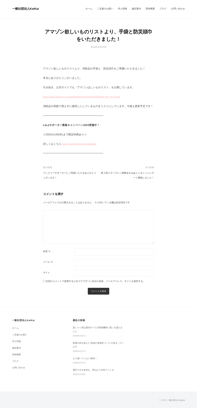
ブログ (163, 8)
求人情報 (122, 8)
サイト (46, 272)
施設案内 (136, 8)
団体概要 (150, 8)
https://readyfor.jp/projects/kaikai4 (81, 143)
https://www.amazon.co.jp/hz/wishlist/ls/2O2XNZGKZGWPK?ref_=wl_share (86, 96)
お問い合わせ (178, 8)
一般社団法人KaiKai (27, 8)
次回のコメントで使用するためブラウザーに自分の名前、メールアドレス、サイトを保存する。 (95, 281)
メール (48, 262)
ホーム (88, 8)
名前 (47, 251)
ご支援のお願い (105, 8)
